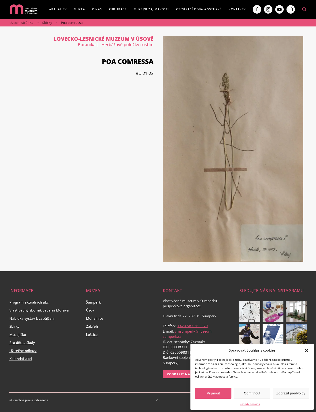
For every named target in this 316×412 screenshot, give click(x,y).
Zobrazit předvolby (290, 393)
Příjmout (213, 393)
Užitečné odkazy (23, 350)
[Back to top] (158, 400)
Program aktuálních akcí (29, 302)
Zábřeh (92, 326)
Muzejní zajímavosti (151, 9)
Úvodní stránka (21, 22)
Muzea (79, 9)
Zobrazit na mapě (184, 374)
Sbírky (47, 22)
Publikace (118, 9)
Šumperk (93, 302)
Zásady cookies (250, 404)
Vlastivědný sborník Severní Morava (39, 310)
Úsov (90, 310)
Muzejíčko (17, 334)
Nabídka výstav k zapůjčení (32, 318)
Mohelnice (94, 318)
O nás (97, 9)
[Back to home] (23, 9)
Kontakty (237, 9)
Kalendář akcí (20, 358)
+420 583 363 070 (193, 325)
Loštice (92, 334)
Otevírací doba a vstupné (199, 9)
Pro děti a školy (22, 342)
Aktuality (58, 9)
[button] (306, 350)
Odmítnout (252, 393)
